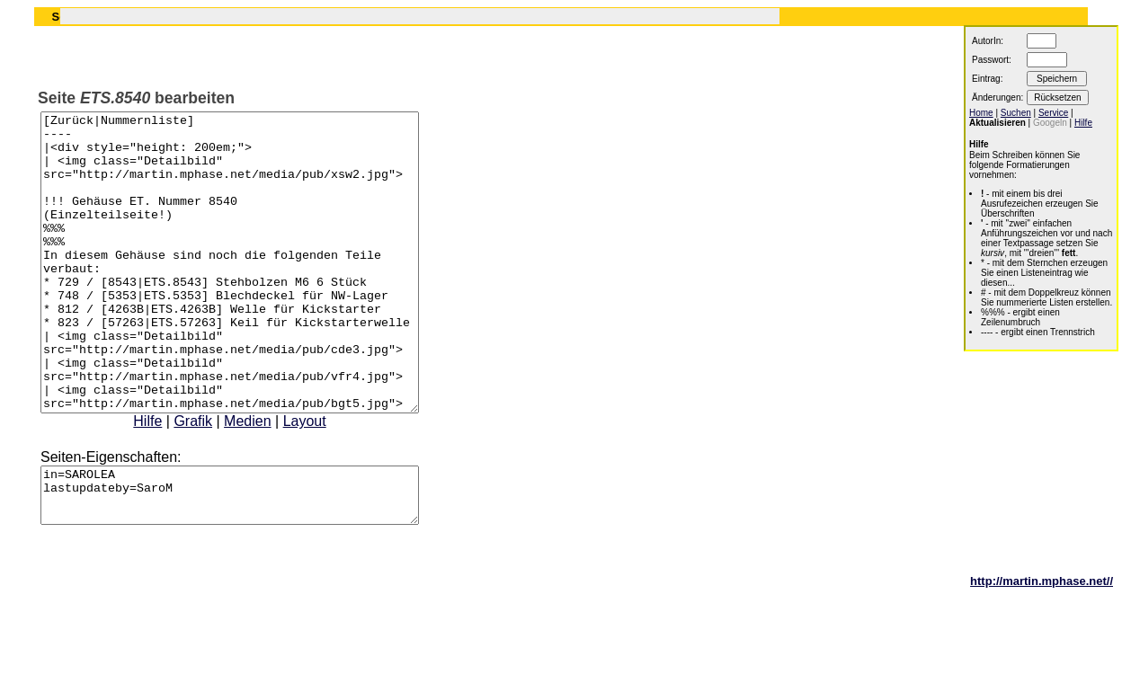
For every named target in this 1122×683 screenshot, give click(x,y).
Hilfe (170, 480)
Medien (269, 480)
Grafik (215, 480)
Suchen (1016, 113)
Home (981, 113)
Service (1053, 113)
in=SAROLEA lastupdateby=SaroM (252, 560)
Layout (327, 480)
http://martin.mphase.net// (1041, 651)
